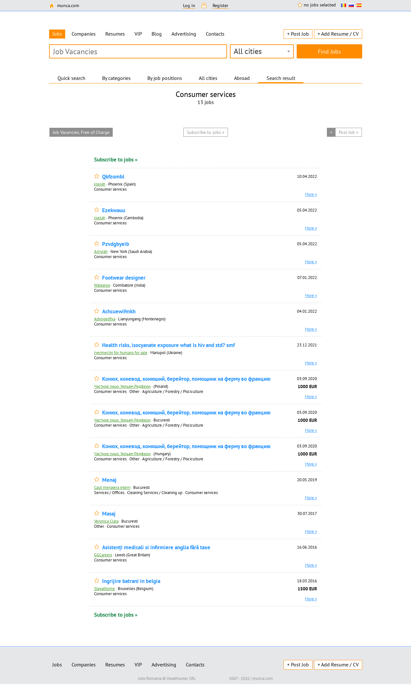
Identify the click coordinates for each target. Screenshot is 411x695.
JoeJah (99, 184)
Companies (84, 33)
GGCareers (103, 554)
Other (134, 391)
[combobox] (262, 51)
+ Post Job (298, 33)
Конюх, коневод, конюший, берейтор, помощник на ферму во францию (186, 379)
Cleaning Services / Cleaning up (154, 492)
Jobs (57, 664)
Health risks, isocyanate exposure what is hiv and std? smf (168, 345)
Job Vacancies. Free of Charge (81, 132)
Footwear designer (123, 278)
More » (311, 194)
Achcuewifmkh (119, 311)
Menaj (109, 480)
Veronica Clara (106, 521)
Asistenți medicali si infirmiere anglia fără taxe (156, 547)
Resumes (115, 33)
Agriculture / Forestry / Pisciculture (172, 391)
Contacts (215, 33)
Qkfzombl (113, 176)
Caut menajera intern (112, 487)
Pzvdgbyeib (115, 244)
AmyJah (101, 251)
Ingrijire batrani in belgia (131, 581)
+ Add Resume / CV (338, 33)
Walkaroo (102, 285)
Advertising (183, 33)
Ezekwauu (113, 210)
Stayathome (104, 588)
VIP (138, 33)
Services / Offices (109, 492)
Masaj (109, 514)
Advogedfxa (104, 318)
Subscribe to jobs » (115, 159)
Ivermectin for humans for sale (120, 352)
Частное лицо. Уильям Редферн (122, 386)
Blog (157, 33)
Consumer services (110, 189)
